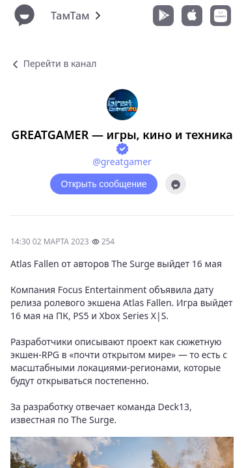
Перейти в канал (53, 63)
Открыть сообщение (103, 184)
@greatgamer (122, 161)
